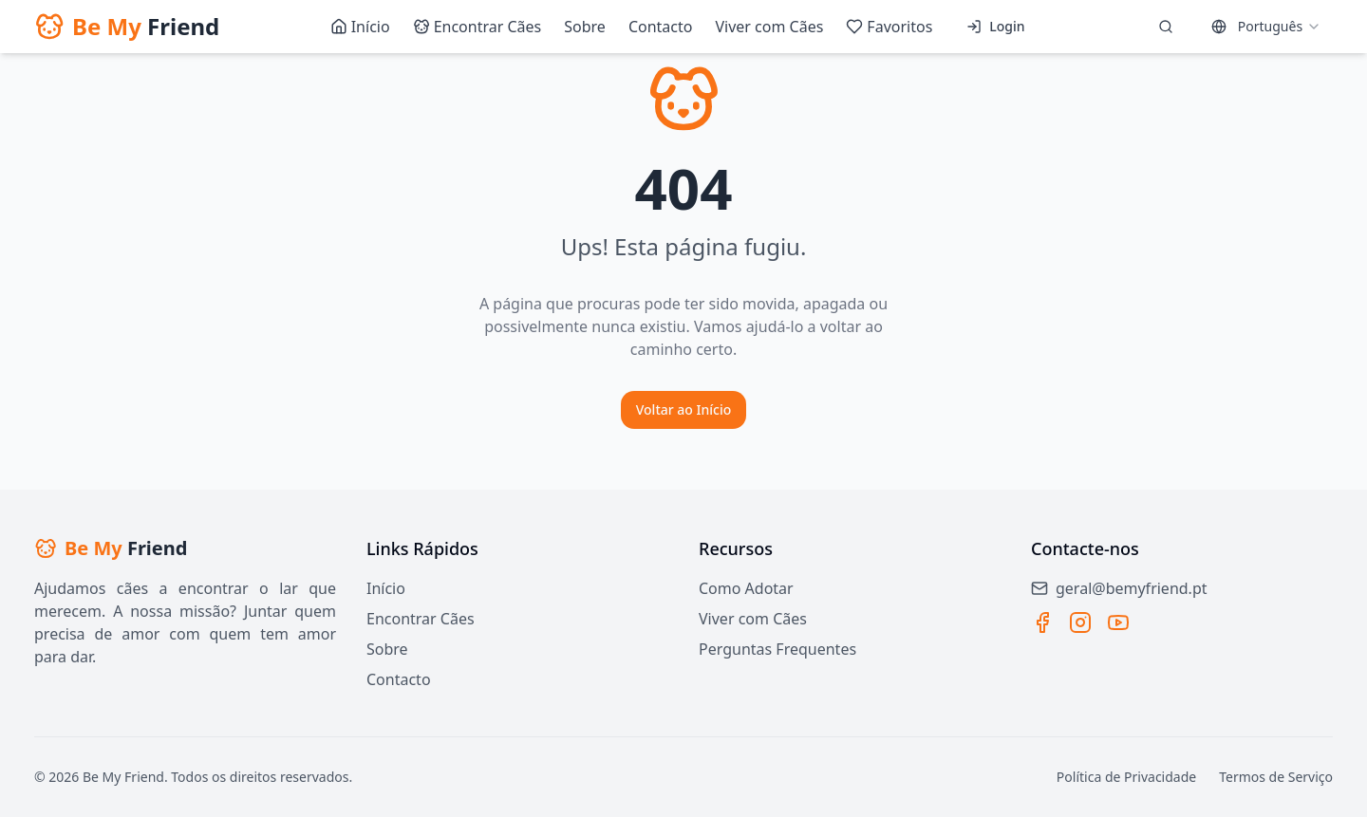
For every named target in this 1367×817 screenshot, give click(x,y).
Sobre (387, 649)
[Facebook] (1042, 622)
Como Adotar (746, 588)
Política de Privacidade (1126, 777)
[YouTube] (1118, 622)
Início (385, 588)
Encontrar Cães (420, 618)
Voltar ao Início (684, 409)
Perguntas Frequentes (777, 649)
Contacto (398, 679)
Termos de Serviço (1276, 777)
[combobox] (1266, 27)
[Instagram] (1080, 622)
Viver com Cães (753, 618)
